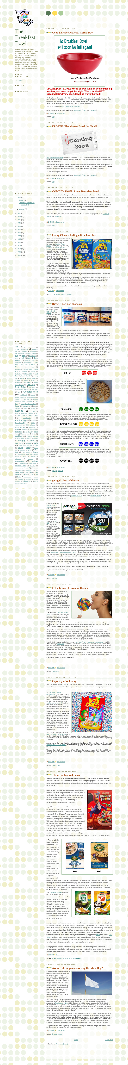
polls (36, 443)
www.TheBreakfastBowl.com (70, 107)
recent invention (95, 496)
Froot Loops (60, 958)
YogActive (23, 483)
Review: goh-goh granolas (67, 303)
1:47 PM (51, 222)
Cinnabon (18, 369)
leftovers (31, 413)
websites (20, 479)
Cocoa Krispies (28, 369)
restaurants (19, 461)
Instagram (93, 110)
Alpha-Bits (26, 347)
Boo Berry (32, 356)
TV (37, 474)
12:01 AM (51, 113)
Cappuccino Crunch (30, 360)
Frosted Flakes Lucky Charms (56, 745)
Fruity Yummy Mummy (22, 389)
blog (53, 117)
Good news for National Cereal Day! (73, 32)
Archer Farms (19, 349)
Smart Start (18, 468)
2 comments (61, 668)
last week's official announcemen (53, 693)
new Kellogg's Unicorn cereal (56, 734)
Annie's (34, 347)
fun (19, 392)
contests (33, 371)
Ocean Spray (20, 438)
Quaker (35, 452)
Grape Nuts (25, 399)
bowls (22, 358)
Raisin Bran (21, 454)
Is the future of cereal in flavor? (70, 587)
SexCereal (32, 463)
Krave (16, 413)
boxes (54, 958)
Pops (36, 445)
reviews (60, 471)
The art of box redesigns (66, 774)
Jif (35, 406)
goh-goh (54, 471)
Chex (32, 367)
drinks (33, 380)
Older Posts (109, 1040)
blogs (24, 356)
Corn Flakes (28, 374)
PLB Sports (19, 443)
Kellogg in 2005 (76, 496)
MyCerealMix (32, 429)
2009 (19, 242)
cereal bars (27, 362)
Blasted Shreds (31, 353)
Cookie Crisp (18, 373)
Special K (27, 468)
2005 (19, 255)
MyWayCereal (28, 431)
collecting (25, 371)
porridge (20, 448)
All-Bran (17, 347)
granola (17, 399)
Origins (36, 438)
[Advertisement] (75, 22)
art (27, 349)
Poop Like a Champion (25, 445)
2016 (19, 220)
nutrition (18, 436)
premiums (22, 450)
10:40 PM (51, 762)
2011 (19, 236)
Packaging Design (56, 892)
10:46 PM (51, 575)
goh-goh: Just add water (66, 480)
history (30, 401)
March (21, 200)
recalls (24, 456)
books (16, 358)
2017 (19, 216)
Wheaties (26, 481)
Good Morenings (31, 397)
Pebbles (32, 441)
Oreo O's (28, 438)
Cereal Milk (24, 364)
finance (17, 382)
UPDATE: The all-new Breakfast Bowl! (74, 126)
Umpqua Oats (27, 477)
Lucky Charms (67, 294)
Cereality (32, 364)
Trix (32, 474)
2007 (19, 249)
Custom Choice (31, 378)
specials (36, 468)
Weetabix (28, 479)
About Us (20, 80)
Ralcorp (29, 454)
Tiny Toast (29, 472)
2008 (19, 245)
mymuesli (61, 644)
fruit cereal (32, 387)
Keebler (33, 408)
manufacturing (27, 418)
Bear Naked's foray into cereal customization (89, 642)
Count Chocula (25, 376)
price (30, 450)
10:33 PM (51, 467)
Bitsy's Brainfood (19, 353)
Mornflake (24, 429)
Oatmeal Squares (32, 436)
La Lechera (24, 413)
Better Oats (33, 351)
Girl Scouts (23, 395)
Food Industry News (61, 1003)
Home (76, 1040)
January (22, 209)
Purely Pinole (26, 452)
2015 (19, 223)
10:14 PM (51, 1031)
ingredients (55, 671)
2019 (19, 197)
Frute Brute (34, 389)
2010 (19, 239)
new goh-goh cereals (50, 312)
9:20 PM (51, 955)
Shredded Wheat (20, 465)
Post (28, 448)
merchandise (18, 425)
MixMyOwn (32, 427)
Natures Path (77, 958)
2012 (19, 233)
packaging (21, 441)
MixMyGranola (20, 427)
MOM (17, 429)
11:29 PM (51, 668)
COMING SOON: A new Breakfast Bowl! (76, 191)
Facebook (77, 110)
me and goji (20, 423)
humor (17, 406)
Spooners (20, 470)
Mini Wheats (30, 425)
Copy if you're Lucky (64, 681)
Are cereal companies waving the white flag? (77, 968)
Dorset (26, 380)
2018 (19, 213)
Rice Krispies (23, 463)
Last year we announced (54, 158)
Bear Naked (23, 351)
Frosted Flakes (57, 294)
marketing (68, 958)
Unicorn (36, 477)
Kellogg (54, 1034)
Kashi (98, 935)
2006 (19, 252)
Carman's (18, 362)
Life (37, 413)
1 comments (60, 955)
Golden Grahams (19, 397)
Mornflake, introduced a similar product (64, 552)
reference (18, 459)
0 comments (61, 113)
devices (17, 380)
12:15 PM (51, 178)
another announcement (54, 703)
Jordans (17, 408)
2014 (19, 226)
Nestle (34, 434)
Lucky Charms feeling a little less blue (74, 235)
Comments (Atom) (62, 1044)
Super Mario (29, 470)
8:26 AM (51, 291)
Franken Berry (27, 382)
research (30, 459)
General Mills (30, 391)
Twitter (84, 110)
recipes (32, 456)
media (33, 423)
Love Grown (21, 415)
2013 (19, 229)
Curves (22, 378)
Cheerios (18, 367)
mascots (34, 420)
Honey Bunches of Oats (28, 404)
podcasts (28, 443)
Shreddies (32, 465)
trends (60, 1034)
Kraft (33, 411)
